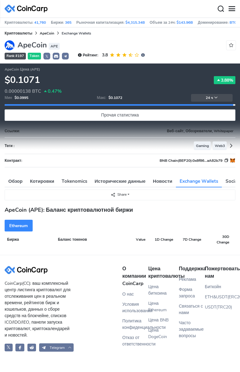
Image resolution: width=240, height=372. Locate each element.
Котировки (42, 181)
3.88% (224, 80)
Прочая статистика (120, 115)
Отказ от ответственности (135, 341)
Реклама (187, 279)
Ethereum (18, 226)
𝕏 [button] (46, 56)
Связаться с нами (191, 309)
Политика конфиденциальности (135, 324)
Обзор (15, 181)
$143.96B (185, 22)
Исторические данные (120, 181)
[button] (56, 56)
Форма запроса (187, 293)
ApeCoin (47, 33)
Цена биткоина (157, 290)
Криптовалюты (18, 33)
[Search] (220, 8)
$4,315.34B (135, 22)
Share (119, 194)
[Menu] (231, 8)
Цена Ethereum (157, 306)
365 (68, 22)
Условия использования (135, 307)
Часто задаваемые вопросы (191, 329)
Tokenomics (74, 181)
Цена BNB (158, 320)
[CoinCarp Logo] (28, 9)
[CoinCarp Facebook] (19, 347)
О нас (128, 294)
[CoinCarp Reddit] (31, 347)
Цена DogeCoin (157, 333)
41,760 (40, 22)
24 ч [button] (212, 98)
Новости (162, 181)
